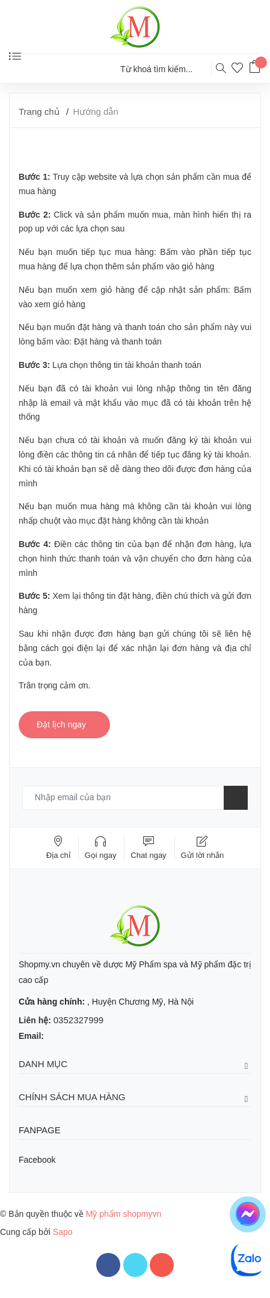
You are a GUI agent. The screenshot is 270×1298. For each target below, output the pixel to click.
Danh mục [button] (135, 1064)
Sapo (63, 1232)
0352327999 (78, 1020)
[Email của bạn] (135, 798)
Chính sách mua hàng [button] (135, 1097)
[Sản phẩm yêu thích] (240, 70)
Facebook (37, 1160)
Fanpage (40, 1130)
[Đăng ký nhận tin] (236, 798)
